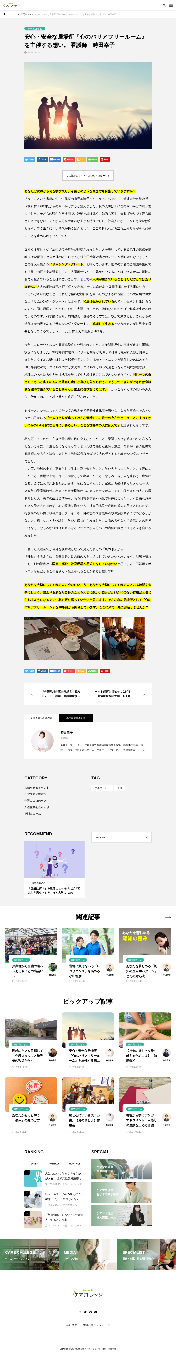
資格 (119, 788)
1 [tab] (52, 875)
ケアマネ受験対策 (35, 794)
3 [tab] (58, 875)
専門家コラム (32, 813)
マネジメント (102, 788)
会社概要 (71, 1325)
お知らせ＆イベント (36, 787)
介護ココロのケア (35, 800)
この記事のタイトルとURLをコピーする (88, 175)
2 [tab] (55, 875)
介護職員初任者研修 (36, 807)
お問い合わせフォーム (96, 1325)
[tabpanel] (54, 869)
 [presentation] (168, 917)
